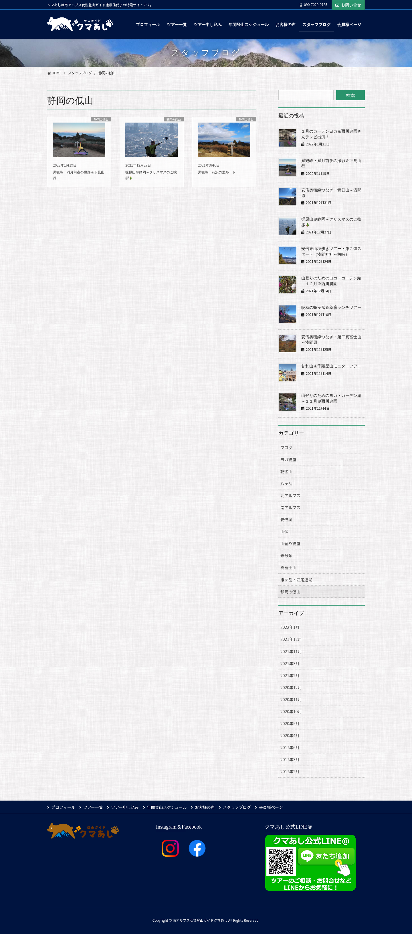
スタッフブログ (238, 807)
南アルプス (290, 507)
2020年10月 (291, 711)
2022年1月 (290, 627)
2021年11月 (291, 651)
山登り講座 (290, 543)
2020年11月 (291, 699)
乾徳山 (286, 471)
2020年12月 (291, 687)
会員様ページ (272, 807)
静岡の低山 (290, 592)
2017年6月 (290, 747)
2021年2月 (290, 675)
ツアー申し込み (125, 807)
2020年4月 (290, 735)
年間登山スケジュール (167, 807)
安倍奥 (286, 519)
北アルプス (290, 495)
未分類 (286, 555)
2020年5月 (290, 723)
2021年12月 (291, 639)
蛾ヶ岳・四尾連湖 (296, 580)
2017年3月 (290, 759)
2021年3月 (290, 663)
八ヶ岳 (286, 483)
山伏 (284, 531)
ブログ (286, 447)
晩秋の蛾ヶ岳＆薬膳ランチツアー (331, 307)
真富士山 (288, 567)
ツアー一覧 (93, 807)
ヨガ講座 (288, 459)
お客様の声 (206, 807)
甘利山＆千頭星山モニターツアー (331, 366)
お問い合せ (348, 5)
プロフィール (63, 807)
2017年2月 (290, 771)
